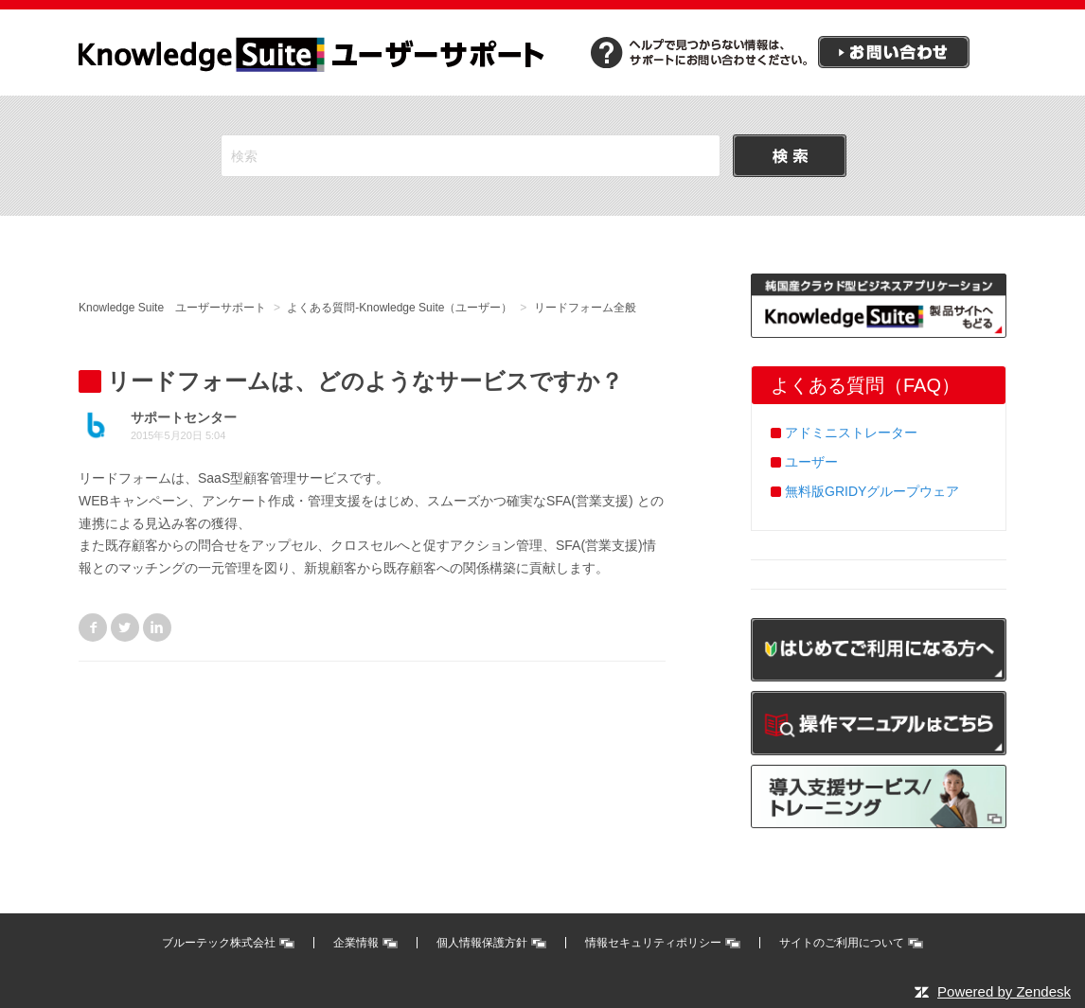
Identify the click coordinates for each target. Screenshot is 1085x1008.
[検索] (470, 155)
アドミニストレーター (851, 432)
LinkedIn (157, 627)
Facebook (93, 627)
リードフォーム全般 (585, 307)
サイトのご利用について (841, 942)
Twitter (125, 627)
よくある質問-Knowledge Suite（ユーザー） (399, 307)
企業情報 (356, 942)
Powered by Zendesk (1004, 991)
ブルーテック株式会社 (219, 942)
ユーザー (811, 461)
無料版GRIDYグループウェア (872, 491)
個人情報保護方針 (481, 942)
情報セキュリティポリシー (653, 942)
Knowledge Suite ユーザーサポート (172, 307)
